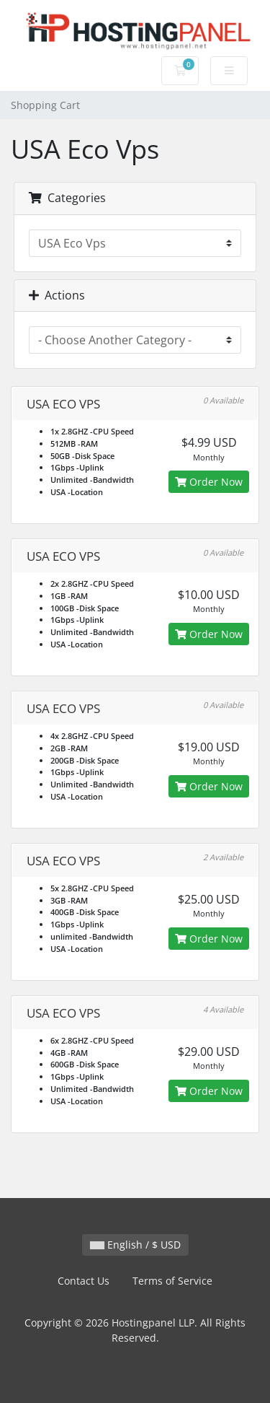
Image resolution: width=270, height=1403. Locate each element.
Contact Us (83, 1281)
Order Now (209, 482)
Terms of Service (172, 1281)
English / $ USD (135, 1244)
